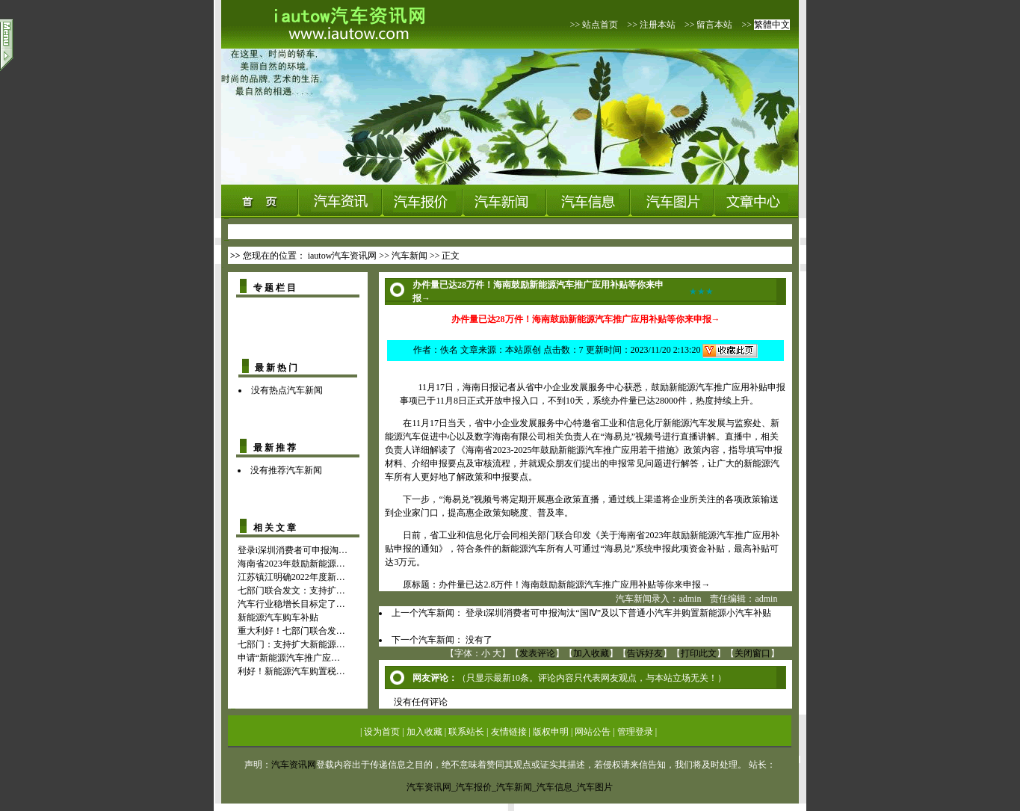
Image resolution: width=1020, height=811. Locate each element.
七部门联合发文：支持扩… (291, 590)
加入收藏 (591, 653)
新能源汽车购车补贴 (278, 617)
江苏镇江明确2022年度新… (291, 577)
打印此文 (699, 653)
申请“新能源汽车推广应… (289, 658)
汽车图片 (595, 787)
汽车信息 (554, 787)
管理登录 (635, 732)
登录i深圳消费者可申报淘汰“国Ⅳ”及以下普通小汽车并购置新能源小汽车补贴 (618, 613)
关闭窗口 (752, 653)
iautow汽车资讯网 (342, 255)
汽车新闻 (409, 255)
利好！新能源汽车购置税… (291, 671)
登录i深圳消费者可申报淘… (292, 550)
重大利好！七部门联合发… (291, 631)
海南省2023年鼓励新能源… (291, 563)
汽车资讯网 (293, 764)
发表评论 (537, 653)
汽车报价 (474, 787)
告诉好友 (645, 653)
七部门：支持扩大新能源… (291, 644)
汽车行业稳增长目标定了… (291, 604)
